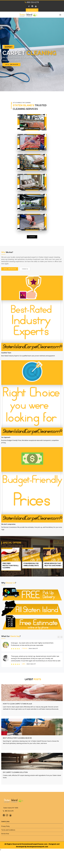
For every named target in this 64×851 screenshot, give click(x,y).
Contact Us (25, 269)
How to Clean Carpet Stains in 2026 (17, 704)
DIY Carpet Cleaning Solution (15, 772)
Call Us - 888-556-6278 (11, 64)
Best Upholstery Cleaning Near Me (17, 738)
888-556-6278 (32, 2)
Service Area (5, 834)
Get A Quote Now (32, 10)
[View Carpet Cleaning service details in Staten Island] (32, 122)
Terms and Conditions (8, 830)
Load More (32, 237)
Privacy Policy (5, 826)
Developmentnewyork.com (37, 847)
